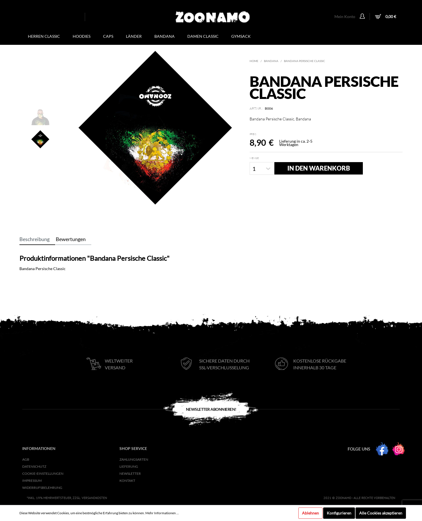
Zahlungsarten (133, 459)
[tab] (37, 239)
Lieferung (128, 466)
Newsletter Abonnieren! (211, 409)
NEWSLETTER (130, 473)
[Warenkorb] (385, 17)
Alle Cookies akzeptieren (380, 513)
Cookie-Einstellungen (42, 473)
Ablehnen (310, 513)
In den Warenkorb (318, 168)
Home (254, 61)
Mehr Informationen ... (162, 513)
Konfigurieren (339, 513)
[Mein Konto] (363, 16)
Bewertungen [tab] (71, 239)
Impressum (32, 480)
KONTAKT (127, 480)
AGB (25, 459)
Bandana (271, 61)
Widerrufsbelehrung (42, 487)
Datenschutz (34, 466)
